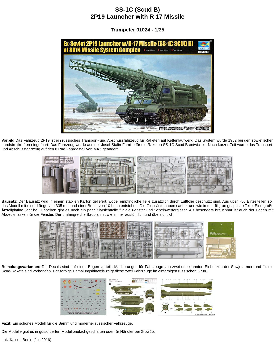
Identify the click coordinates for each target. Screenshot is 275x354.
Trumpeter (123, 30)
